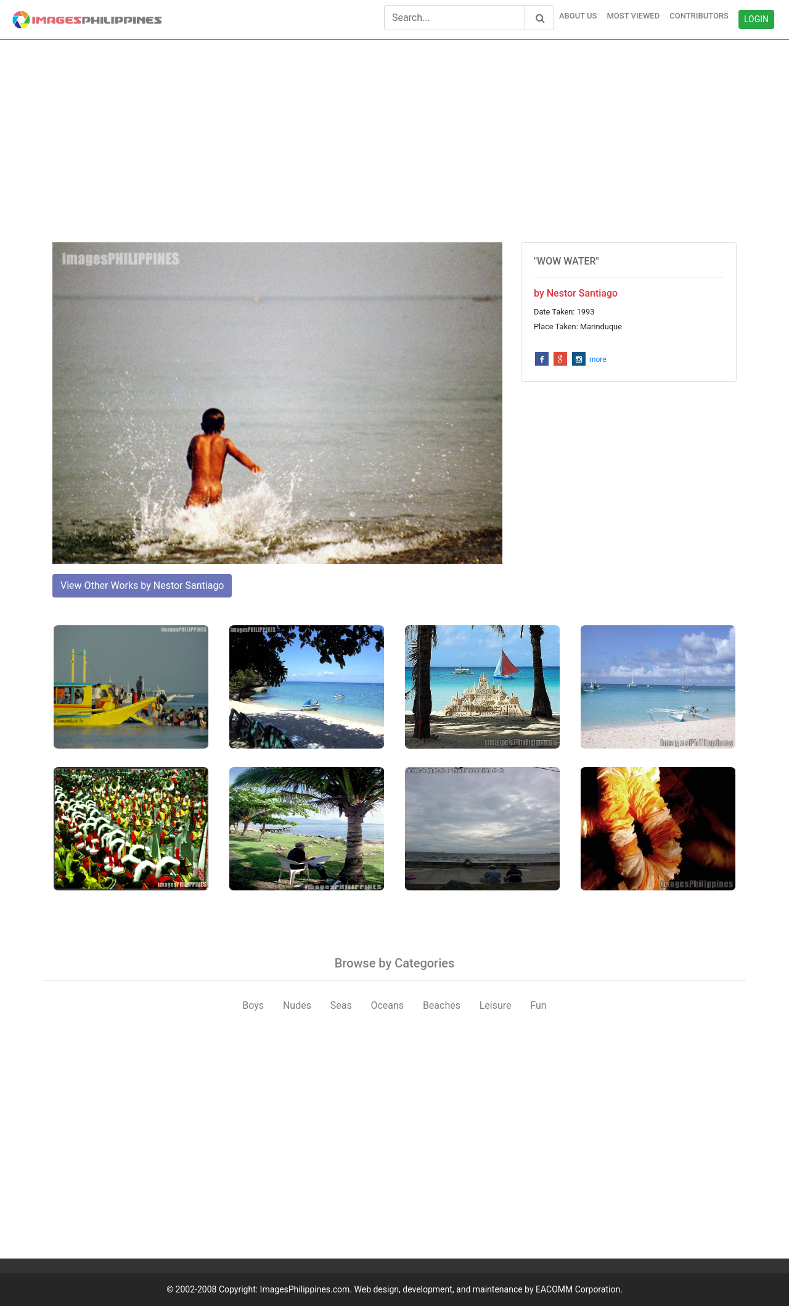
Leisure (496, 1005)
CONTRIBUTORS (699, 15)
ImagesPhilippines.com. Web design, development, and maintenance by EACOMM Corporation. (441, 1289)
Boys (253, 1005)
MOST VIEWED (633, 15)
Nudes (297, 1005)
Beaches (441, 1005)
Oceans (387, 1005)
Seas (341, 1005)
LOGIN (756, 19)
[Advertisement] (394, 141)
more (598, 359)
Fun (538, 1005)
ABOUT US (578, 15)
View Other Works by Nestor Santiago (142, 585)
